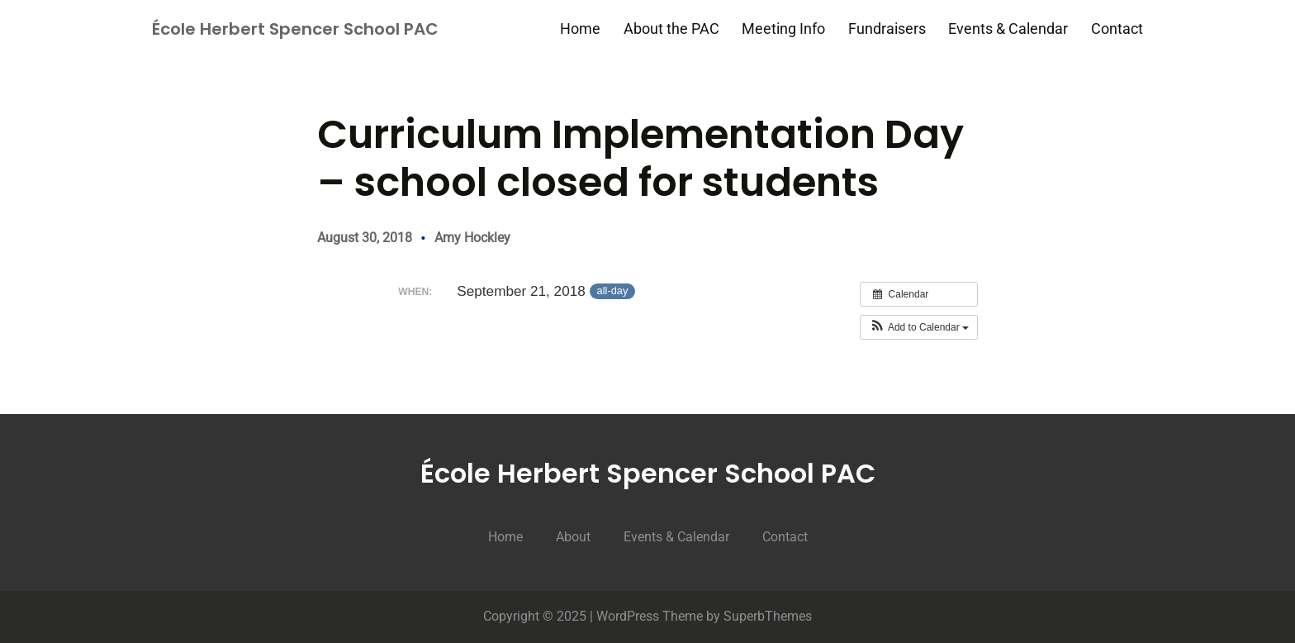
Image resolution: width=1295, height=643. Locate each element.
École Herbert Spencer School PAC (295, 28)
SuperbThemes (767, 616)
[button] (919, 327)
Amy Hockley (472, 237)
